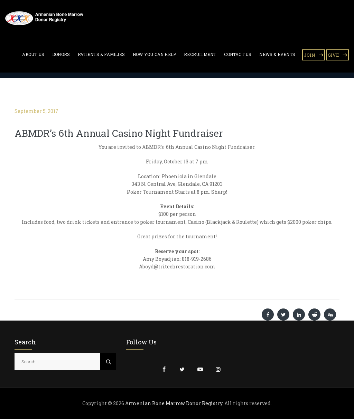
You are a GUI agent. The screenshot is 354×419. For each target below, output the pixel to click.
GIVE (333, 55)
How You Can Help (154, 54)
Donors (61, 54)
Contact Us (237, 54)
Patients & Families (101, 54)
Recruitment (200, 54)
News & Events (277, 54)
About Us (33, 54)
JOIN (309, 55)
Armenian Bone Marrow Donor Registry (173, 403)
